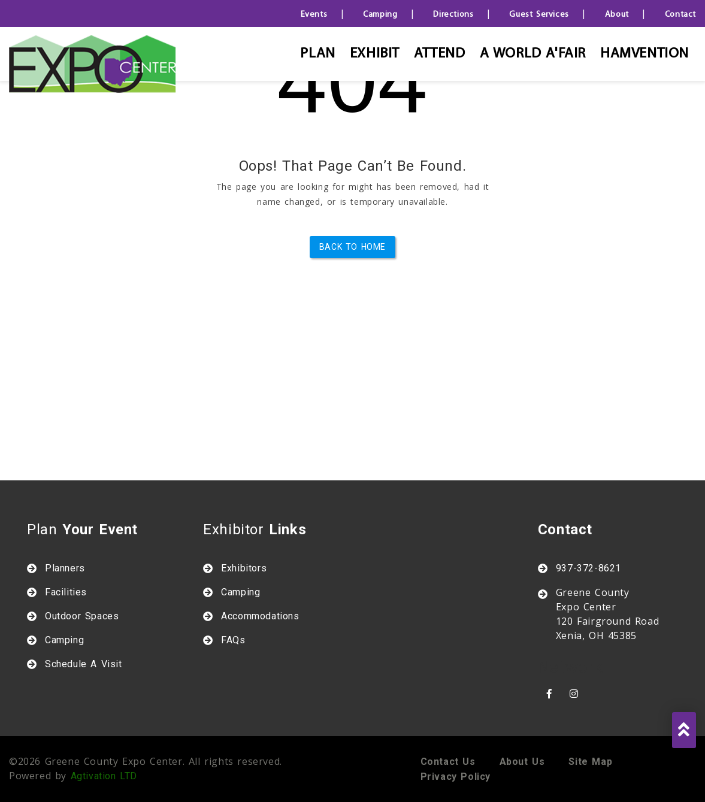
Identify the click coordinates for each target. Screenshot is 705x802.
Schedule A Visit (83, 664)
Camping (380, 14)
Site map (590, 761)
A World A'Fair (533, 54)
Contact (680, 14)
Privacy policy (455, 776)
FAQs (233, 640)
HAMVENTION (644, 54)
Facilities (66, 592)
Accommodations (260, 616)
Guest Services (538, 14)
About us (522, 761)
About (617, 14)
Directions (453, 14)
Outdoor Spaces (82, 616)
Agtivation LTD (104, 776)
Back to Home (352, 247)
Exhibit (375, 54)
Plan (317, 54)
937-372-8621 (588, 568)
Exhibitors (244, 568)
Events (314, 14)
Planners (65, 568)
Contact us (448, 761)
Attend (439, 54)
